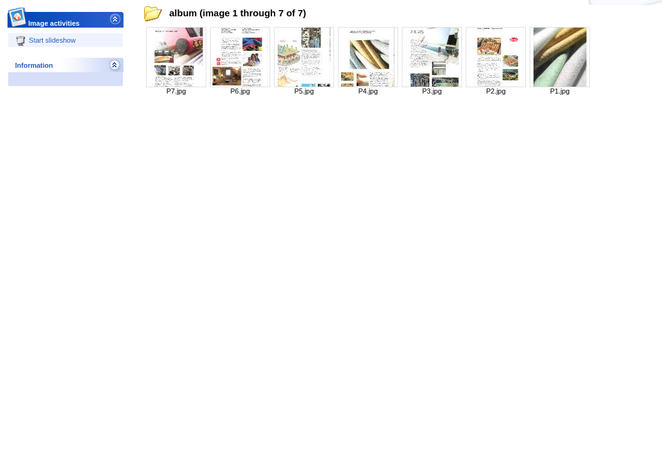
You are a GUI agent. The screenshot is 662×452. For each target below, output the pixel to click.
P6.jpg (240, 91)
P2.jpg (495, 91)
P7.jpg (176, 91)
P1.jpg (559, 91)
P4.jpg (367, 91)
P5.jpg (303, 91)
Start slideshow (46, 40)
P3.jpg (431, 91)
